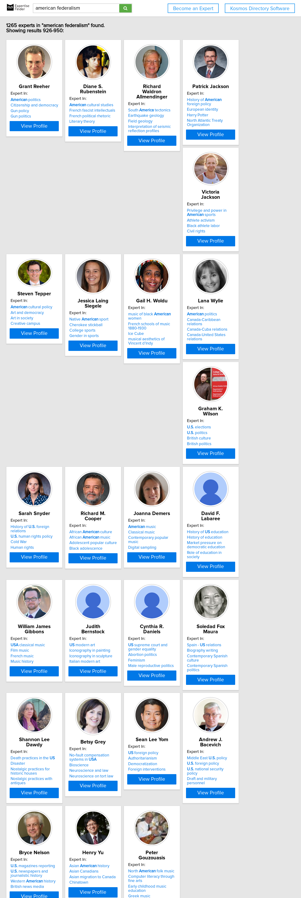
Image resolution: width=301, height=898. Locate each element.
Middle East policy (104, 683)
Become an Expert (193, 8)
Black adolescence (242, 353)
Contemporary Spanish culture (111, 579)
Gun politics (24, 121)
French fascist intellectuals (107, 110)
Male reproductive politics (36, 588)
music (28, 452)
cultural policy (105, 213)
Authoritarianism (28, 689)
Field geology (167, 116)
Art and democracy (101, 219)
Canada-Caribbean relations (38, 342)
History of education (105, 452)
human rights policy (176, 342)
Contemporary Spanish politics (111, 584)
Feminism (22, 583)
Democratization (28, 694)
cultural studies (106, 105)
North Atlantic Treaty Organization (255, 126)
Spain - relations (101, 567)
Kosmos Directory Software (259, 8)
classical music (172, 452)
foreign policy (29, 683)
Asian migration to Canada (249, 694)
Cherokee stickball (171, 226)
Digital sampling (28, 468)
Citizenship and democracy (37, 110)
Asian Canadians (240, 689)
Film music (164, 457)
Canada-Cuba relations (34, 347)
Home (150, 881)
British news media (171, 704)
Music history (166, 468)
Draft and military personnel (108, 700)
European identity (241, 115)
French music (166, 463)
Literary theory (97, 121)
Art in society (95, 224)
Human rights (166, 353)
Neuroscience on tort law (247, 591)
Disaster (162, 573)
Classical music (27, 457)
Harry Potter (236, 120)
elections (96, 336)
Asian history (245, 683)
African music (246, 342)
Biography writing (99, 573)
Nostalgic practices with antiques (184, 588)
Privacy (163, 881)
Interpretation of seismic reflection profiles (176, 123)
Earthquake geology (173, 110)
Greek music (25, 819)
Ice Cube (233, 236)
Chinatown (235, 700)
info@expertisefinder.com (124, 881)
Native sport (174, 221)
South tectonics (176, 105)
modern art (238, 452)
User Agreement (183, 881)
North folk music (37, 799)
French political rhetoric (105, 116)
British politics (96, 353)
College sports (168, 232)
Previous (120, 858)
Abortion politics (28, 577)
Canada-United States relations (41, 353)
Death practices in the (177, 567)
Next (186, 858)
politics (29, 105)
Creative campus (99, 230)
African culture (247, 336)
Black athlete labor (30, 234)
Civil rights (23, 239)
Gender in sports (169, 237)
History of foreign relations (182, 336)
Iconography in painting (246, 457)
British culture (96, 347)
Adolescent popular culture (249, 347)
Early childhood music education (42, 814)
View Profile (43, 139)
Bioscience (235, 580)
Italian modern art (241, 468)
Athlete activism (28, 228)
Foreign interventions (32, 700)
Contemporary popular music (39, 463)
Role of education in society (108, 473)
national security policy (108, 694)
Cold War (163, 347)
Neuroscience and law (245, 585)
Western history (177, 698)
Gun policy (23, 116)
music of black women (254, 221)
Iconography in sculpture (247, 463)
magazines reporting (177, 683)
